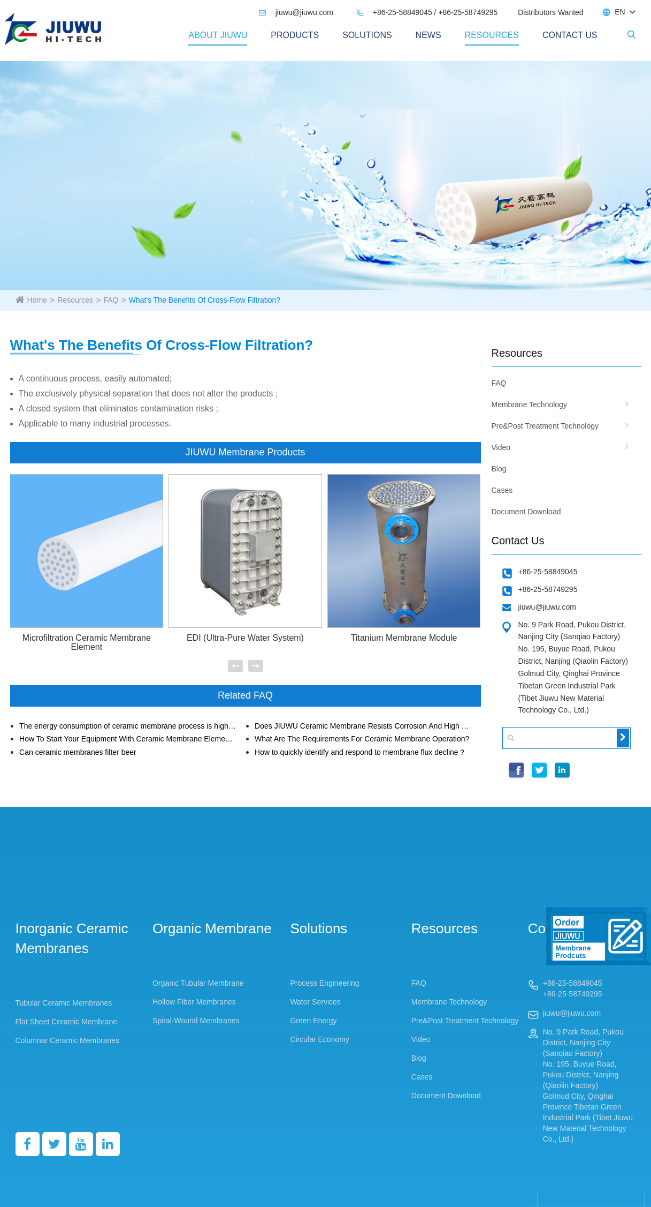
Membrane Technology (529, 404)
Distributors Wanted (550, 12)
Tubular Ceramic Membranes (64, 1003)
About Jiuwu (217, 35)
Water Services (315, 1002)
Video (501, 447)
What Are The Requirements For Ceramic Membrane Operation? (362, 739)
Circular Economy (319, 1039)
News (428, 35)
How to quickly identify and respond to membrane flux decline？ (360, 752)
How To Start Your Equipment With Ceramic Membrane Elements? (127, 739)
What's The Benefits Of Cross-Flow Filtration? (204, 300)
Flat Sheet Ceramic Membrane (67, 1021)
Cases (502, 490)
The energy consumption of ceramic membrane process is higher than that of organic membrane (127, 726)
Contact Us (570, 35)
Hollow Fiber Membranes (194, 1002)
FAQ (110, 300)
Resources (492, 35)
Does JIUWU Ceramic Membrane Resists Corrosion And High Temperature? (363, 726)
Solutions (367, 35)
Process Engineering (324, 983)
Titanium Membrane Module (404, 637)
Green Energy (313, 1020)
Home (37, 300)
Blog (499, 468)
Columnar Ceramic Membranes (68, 1040)
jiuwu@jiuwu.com (295, 12)
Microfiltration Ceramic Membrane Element (86, 642)
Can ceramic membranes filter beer (77, 752)
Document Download (526, 511)
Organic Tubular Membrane (197, 983)
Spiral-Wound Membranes (195, 1020)
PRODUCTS (295, 35)
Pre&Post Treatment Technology (545, 426)
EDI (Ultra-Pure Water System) (245, 637)
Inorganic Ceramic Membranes (72, 938)
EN (620, 12)
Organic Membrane (212, 928)
